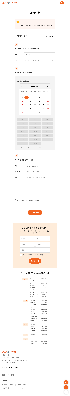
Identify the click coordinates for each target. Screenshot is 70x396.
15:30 (35, 135)
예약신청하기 (35, 212)
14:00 (35, 131)
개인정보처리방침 (13, 367)
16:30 (22, 139)
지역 (16, 54)
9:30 (35, 119)
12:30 (35, 127)
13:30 (22, 131)
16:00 (47, 135)
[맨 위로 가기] (66, 392)
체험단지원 (12, 385)
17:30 (47, 139)
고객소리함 (4, 385)
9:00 (22, 119)
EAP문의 (18, 385)
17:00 (35, 139)
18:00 (22, 143)
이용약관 (4, 367)
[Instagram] (8, 375)
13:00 (47, 127)
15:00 (22, 135)
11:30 (47, 123)
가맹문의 (25, 385)
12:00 (22, 127)
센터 (62, 3)
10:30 (22, 123)
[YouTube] (3, 375)
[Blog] (12, 375)
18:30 (35, 143)
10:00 (47, 119)
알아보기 (35, 261)
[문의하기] (66, 387)
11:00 (35, 123)
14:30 (47, 131)
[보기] (38, 200)
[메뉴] (66, 2)
